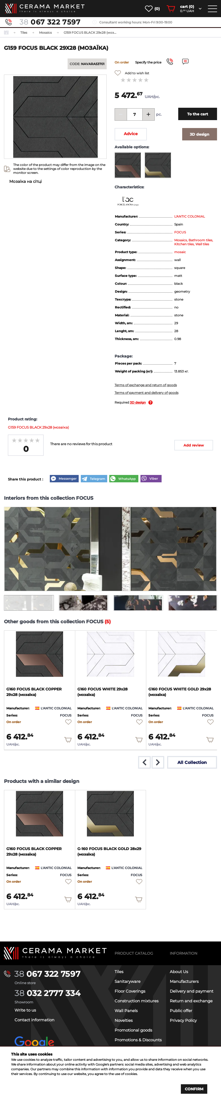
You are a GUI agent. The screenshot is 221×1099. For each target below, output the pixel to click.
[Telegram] (94, 479)
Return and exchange (191, 1000)
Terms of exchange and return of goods (146, 385)
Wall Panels (126, 1010)
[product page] (39, 654)
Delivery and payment (191, 990)
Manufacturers (184, 981)
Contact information (34, 1019)
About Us (179, 971)
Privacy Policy (183, 1020)
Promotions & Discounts (138, 1039)
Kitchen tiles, (184, 244)
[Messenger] (64, 479)
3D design (138, 402)
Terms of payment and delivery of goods (146, 393)
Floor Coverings (130, 990)
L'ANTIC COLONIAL (189, 216)
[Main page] (55, 953)
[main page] (44, 8)
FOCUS (180, 232)
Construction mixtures (136, 1000)
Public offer (181, 1010)
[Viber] (151, 479)
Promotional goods (133, 1029)
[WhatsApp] (123, 479)
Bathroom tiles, (201, 240)
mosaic (180, 252)
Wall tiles (202, 244)
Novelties (124, 1020)
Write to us (25, 1009)
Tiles (119, 971)
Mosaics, (181, 240)
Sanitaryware (127, 981)
